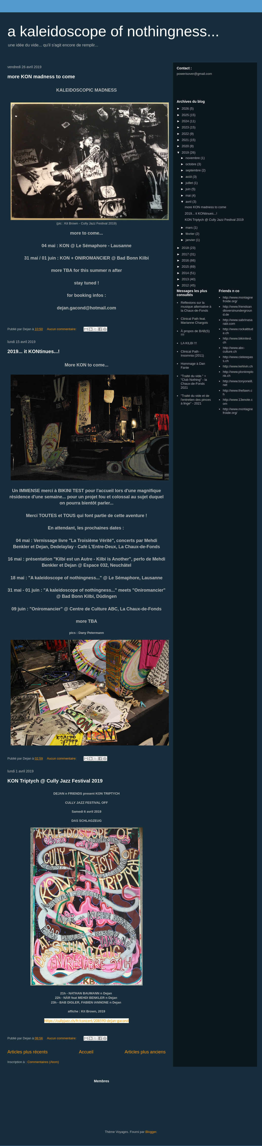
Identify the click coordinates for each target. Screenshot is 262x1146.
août (189, 177)
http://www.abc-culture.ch (234, 350)
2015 (186, 266)
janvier (191, 240)
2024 (186, 121)
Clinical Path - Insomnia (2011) (192, 353)
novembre (193, 158)
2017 (186, 254)
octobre (191, 164)
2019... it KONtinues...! (33, 351)
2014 (186, 273)
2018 (186, 248)
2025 (186, 115)
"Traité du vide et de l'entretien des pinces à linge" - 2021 (196, 399)
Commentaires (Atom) (43, 1062)
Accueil (86, 1051)
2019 (186, 152)
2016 (186, 260)
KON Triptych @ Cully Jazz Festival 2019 (55, 781)
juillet (190, 183)
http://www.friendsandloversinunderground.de (237, 310)
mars (190, 227)
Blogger (150, 1132)
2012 (186, 285)
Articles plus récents (27, 1051)
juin (189, 189)
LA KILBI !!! (189, 343)
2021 (186, 140)
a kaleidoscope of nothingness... (113, 31)
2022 (186, 134)
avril (189, 201)
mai (189, 195)
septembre (194, 170)
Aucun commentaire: (62, 329)
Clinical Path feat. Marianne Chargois (194, 320)
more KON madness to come (41, 76)
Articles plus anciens (145, 1051)
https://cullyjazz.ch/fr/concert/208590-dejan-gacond (86, 1020)
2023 (186, 127)
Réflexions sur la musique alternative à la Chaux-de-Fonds (196, 306)
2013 (186, 279)
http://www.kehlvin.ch (238, 366)
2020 (186, 146)
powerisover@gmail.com (194, 74)
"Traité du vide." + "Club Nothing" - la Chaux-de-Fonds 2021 (194, 381)
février (191, 234)
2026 (186, 108)
